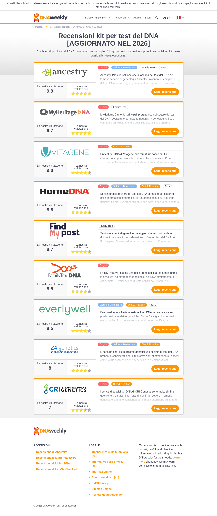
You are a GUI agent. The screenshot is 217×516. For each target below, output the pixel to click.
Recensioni (120, 17)
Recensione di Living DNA (53, 463)
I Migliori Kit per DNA (96, 17)
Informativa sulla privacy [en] (107, 463)
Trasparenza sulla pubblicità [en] (110, 454)
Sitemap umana (102, 489)
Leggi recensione (165, 91)
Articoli (137, 17)
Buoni (148, 17)
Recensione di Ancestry (51, 452)
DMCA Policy (100, 483)
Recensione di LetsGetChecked (56, 469)
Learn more (114, 7)
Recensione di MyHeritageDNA (56, 457)
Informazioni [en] (102, 471)
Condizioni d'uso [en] (105, 477)
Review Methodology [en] (108, 494)
